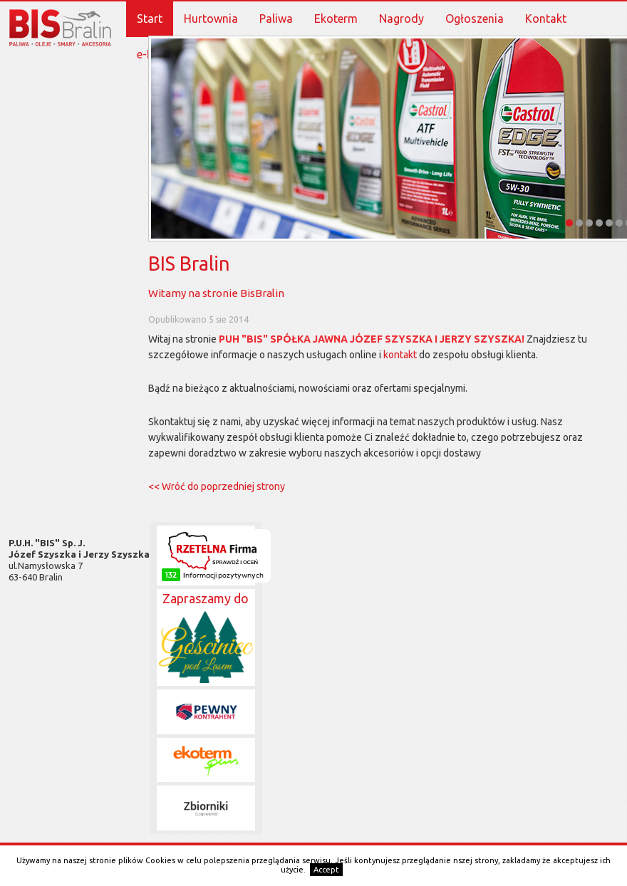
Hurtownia (211, 18)
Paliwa (276, 18)
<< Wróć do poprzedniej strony (216, 486)
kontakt (400, 354)
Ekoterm (336, 18)
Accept (326, 869)
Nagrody (401, 18)
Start (149, 18)
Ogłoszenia (474, 18)
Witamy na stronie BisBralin (216, 293)
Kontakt (545, 18)
